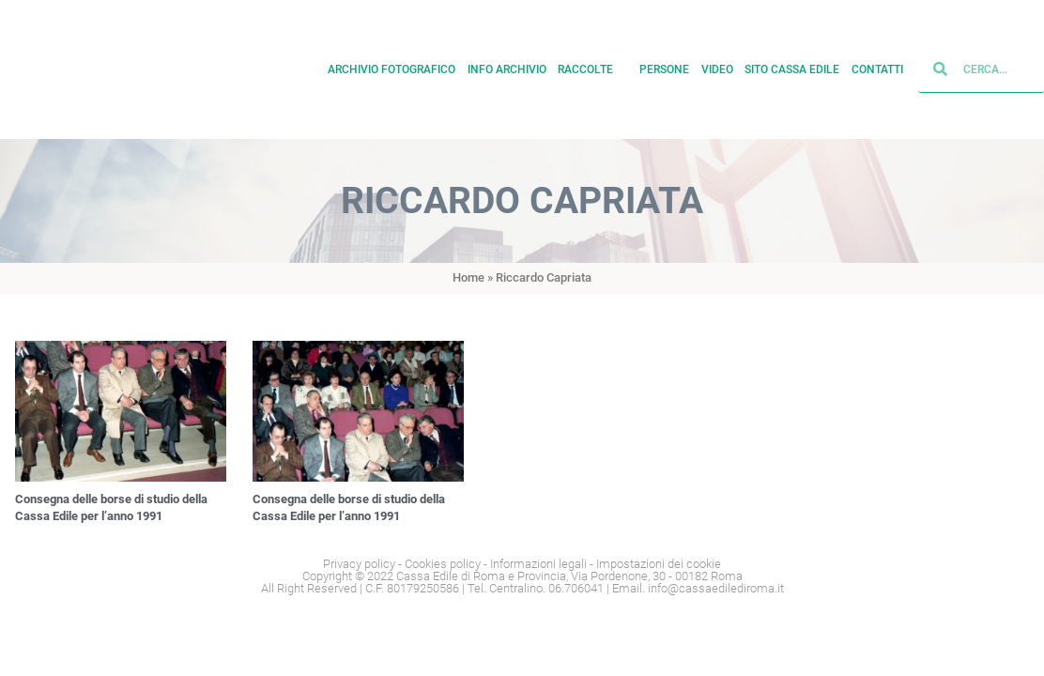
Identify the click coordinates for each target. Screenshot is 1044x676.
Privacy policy (359, 564)
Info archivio (507, 69)
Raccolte (592, 69)
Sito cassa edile (792, 69)
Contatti (877, 69)
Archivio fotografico (391, 69)
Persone (664, 69)
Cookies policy (443, 564)
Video (717, 69)
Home (468, 277)
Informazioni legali (538, 564)
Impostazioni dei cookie (658, 564)
